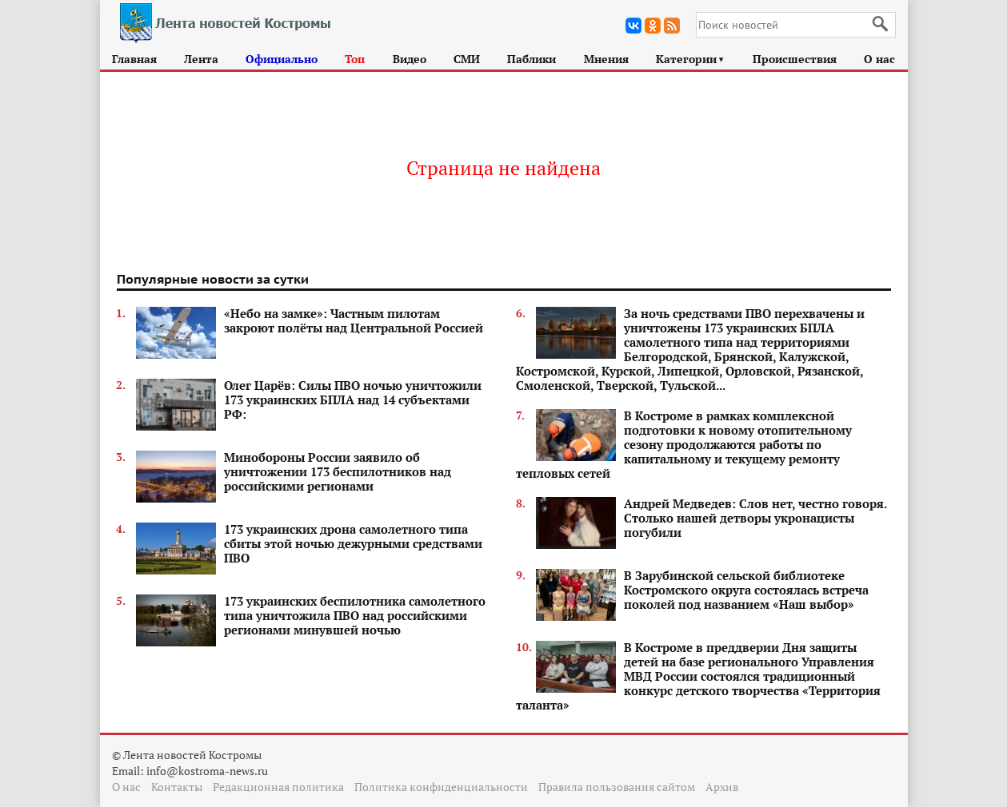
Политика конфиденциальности (441, 786)
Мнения (606, 58)
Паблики (531, 58)
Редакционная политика (278, 786)
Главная (134, 58)
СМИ (467, 58)
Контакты (176, 786)
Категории (690, 58)
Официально (282, 58)
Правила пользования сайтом (616, 786)
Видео (409, 58)
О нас (879, 58)
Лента (201, 58)
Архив (721, 786)
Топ (355, 58)
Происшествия (795, 58)
